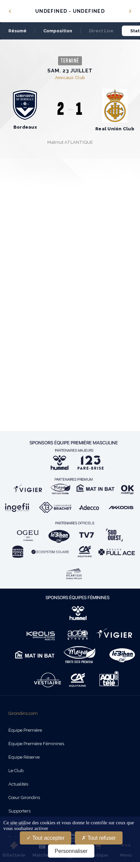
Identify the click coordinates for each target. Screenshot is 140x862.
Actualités (18, 784)
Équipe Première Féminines (36, 743)
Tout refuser (99, 838)
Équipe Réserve (24, 757)
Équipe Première (25, 730)
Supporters (19, 811)
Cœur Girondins (24, 797)
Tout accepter (45, 838)
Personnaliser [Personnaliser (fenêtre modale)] (71, 851)
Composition (57, 30)
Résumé (17, 30)
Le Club (16, 770)
